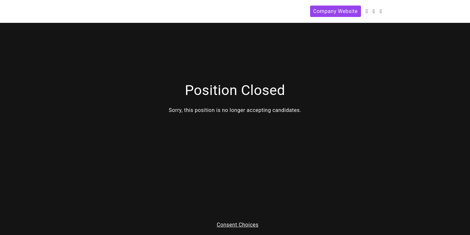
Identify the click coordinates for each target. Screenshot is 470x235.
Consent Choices (237, 224)
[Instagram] (381, 11)
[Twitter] (367, 11)
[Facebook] (374, 11)
